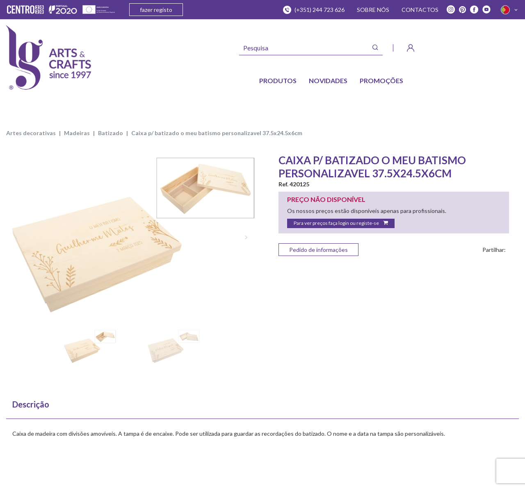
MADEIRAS (77, 132)
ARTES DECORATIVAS (31, 132)
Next (246, 237)
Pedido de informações (318, 249)
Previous (16, 237)
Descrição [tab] (30, 404)
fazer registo (156, 9)
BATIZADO (110, 132)
